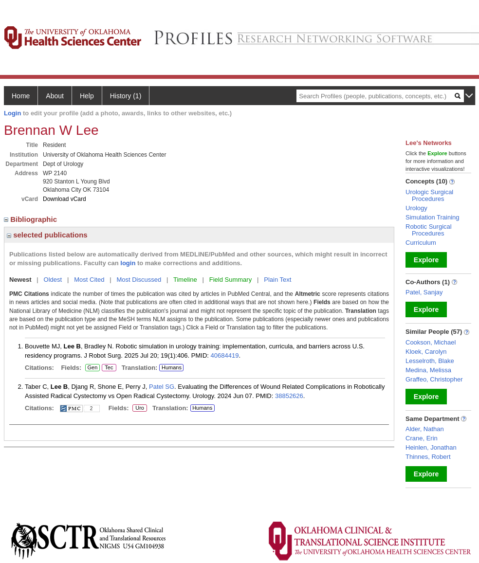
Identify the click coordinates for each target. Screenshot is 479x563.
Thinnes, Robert (428, 456)
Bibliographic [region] (31, 219)
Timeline (185, 279)
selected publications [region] (47, 235)
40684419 (225, 355)
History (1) (126, 96)
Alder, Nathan (424, 429)
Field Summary (230, 279)
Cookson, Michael (430, 342)
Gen (92, 367)
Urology (416, 208)
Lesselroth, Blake (429, 360)
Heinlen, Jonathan (431, 447)
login (127, 263)
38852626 (289, 396)
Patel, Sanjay (424, 292)
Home (21, 96)
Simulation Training (432, 217)
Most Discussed (138, 279)
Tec (109, 367)
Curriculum (420, 242)
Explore (426, 260)
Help (87, 96)
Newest (20, 279)
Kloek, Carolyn (426, 351)
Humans (172, 367)
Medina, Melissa (428, 370)
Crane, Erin (421, 438)
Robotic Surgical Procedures (428, 230)
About (55, 96)
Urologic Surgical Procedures (429, 195)
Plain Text (277, 279)
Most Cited (89, 279)
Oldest (53, 279)
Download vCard (64, 199)
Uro (138, 408)
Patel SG (161, 386)
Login (12, 113)
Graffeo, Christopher (434, 379)
